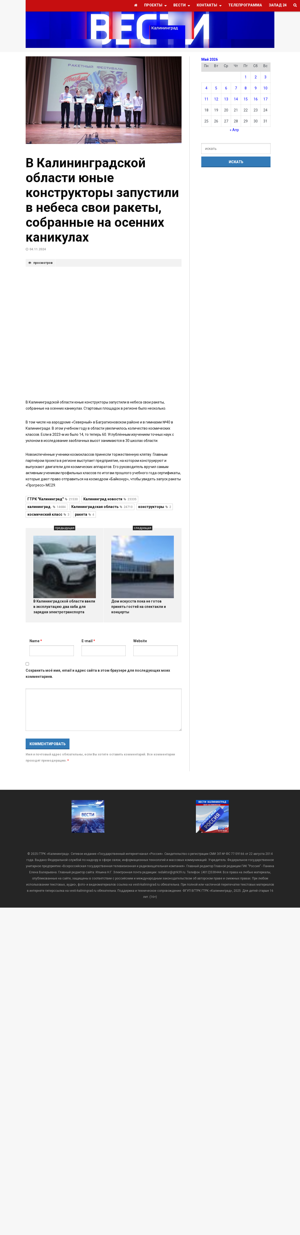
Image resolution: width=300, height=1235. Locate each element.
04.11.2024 (37, 249)
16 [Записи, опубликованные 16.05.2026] (256, 99)
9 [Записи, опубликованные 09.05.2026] (256, 88)
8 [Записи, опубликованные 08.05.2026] (246, 88)
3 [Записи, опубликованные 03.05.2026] (265, 77)
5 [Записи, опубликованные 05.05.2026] (216, 88)
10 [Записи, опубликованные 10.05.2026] (265, 88)
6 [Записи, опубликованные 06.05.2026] (226, 88)
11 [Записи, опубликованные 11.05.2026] (206, 99)
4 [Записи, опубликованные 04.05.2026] (206, 88)
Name (35, 641)
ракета (84, 514)
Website (140, 641)
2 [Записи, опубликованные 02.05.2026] (256, 77)
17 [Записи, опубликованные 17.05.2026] (265, 99)
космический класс (48, 514)
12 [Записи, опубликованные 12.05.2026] (216, 99)
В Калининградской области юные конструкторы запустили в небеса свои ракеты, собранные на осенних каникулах (102, 200)
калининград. (46, 507)
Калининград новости (109, 499)
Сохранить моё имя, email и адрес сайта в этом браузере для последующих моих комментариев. (98, 673)
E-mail (88, 641)
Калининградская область (102, 507)
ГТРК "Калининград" (52, 499)
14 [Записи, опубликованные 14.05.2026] (236, 99)
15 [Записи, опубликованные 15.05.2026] (246, 99)
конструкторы (154, 507)
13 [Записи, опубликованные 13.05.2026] (226, 99)
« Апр (234, 130)
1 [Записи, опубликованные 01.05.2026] (246, 77)
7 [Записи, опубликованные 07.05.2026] (236, 88)
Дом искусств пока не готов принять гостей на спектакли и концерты (138, 606)
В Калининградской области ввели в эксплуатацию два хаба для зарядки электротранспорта (64, 606)
